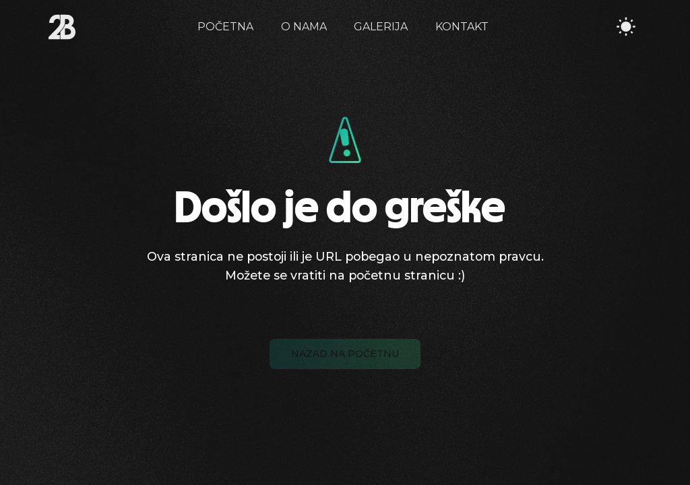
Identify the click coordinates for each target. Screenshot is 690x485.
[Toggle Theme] (625, 26)
